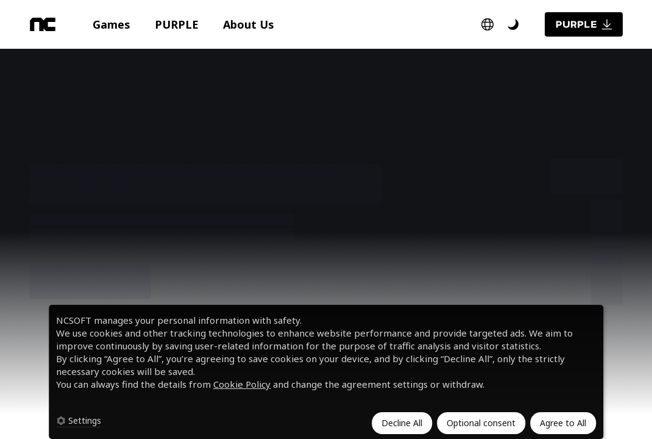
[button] (111, 24)
